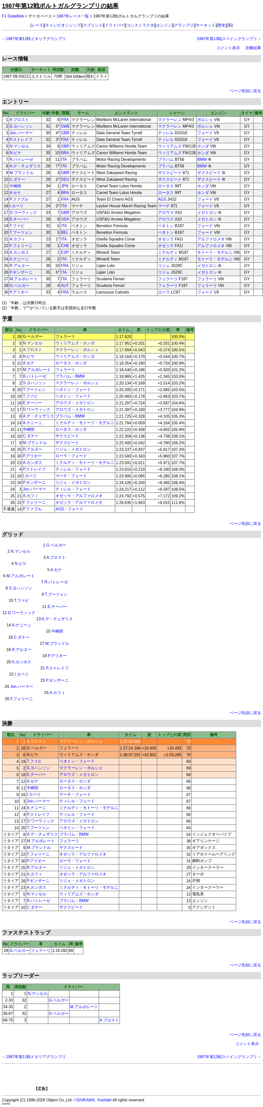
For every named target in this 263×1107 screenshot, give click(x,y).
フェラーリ (168, 279)
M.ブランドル (22, 173)
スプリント (93, 25)
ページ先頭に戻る (245, 91)
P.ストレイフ (21, 139)
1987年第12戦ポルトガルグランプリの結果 (60, 5)
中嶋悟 (15, 186)
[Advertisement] (140, 1079)
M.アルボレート (24, 279)
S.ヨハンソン (21, 126)
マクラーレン (170, 120)
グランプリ (184, 25)
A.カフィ (17, 239)
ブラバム (166, 159)
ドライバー (114, 25)
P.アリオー (19, 292)
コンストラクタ (140, 25)
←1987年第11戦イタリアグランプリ (34, 39)
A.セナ (15, 193)
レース (37, 25)
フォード (205, 133)
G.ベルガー (19, 285)
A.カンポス (19, 252)
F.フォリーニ (21, 246)
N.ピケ (15, 153)
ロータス (166, 186)
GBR (65, 133)
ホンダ (203, 146)
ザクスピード (170, 173)
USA (65, 219)
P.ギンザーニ (21, 272)
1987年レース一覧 (72, 16)
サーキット (205, 25)
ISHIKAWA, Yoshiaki (94, 1100)
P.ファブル (19, 199)
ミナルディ (168, 252)
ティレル (166, 133)
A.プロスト (19, 120)
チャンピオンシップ (63, 25)
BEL (64, 232)
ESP (65, 252)
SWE (65, 126)
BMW (202, 159)
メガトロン (207, 212)
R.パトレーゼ (21, 159)
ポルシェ (205, 120)
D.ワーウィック (23, 212)
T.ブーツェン (21, 232)
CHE (65, 246)
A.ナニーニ (19, 259)
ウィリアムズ (170, 146)
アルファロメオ (211, 239)
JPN (64, 186)
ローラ (164, 292)
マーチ (164, 206)
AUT (65, 285)
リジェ (164, 266)
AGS (162, 199)
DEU (65, 179)
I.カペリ (17, 206)
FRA (65, 120)
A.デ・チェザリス (25, 166)
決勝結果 (253, 48)
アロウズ (166, 212)
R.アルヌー (19, 266)
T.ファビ (17, 226)
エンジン (164, 25)
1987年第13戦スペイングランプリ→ (229, 39)
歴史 (221, 25)
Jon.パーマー (21, 133)
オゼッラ (166, 239)
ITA (64, 159)
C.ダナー (17, 179)
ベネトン (166, 226)
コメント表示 (228, 48)
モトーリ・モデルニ (215, 252)
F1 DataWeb (13, 16)
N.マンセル (19, 146)
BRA (65, 153)
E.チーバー (19, 219)
